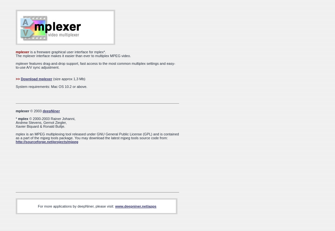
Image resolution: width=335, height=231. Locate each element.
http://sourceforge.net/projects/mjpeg (47, 142)
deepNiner (51, 111)
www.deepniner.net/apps (136, 206)
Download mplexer (36, 79)
